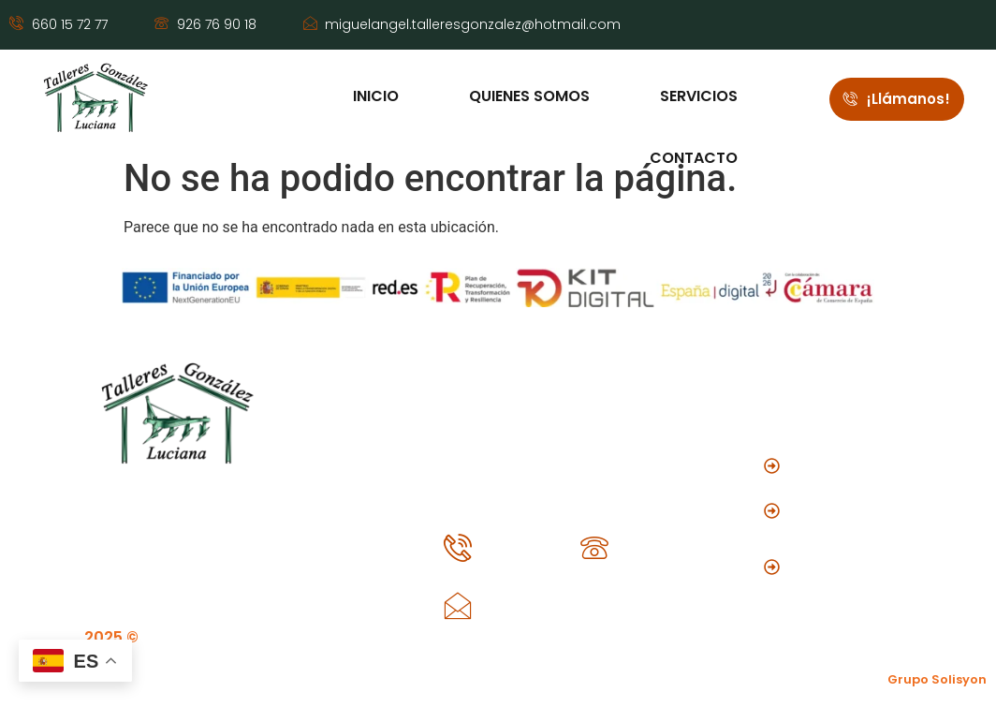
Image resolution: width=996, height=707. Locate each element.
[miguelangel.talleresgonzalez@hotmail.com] (458, 606)
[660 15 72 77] (458, 548)
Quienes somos (527, 96)
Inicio (374, 96)
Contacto (692, 156)
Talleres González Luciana (213, 637)
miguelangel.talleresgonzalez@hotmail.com (652, 601)
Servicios (697, 96)
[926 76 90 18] (594, 548)
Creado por (898, 679)
